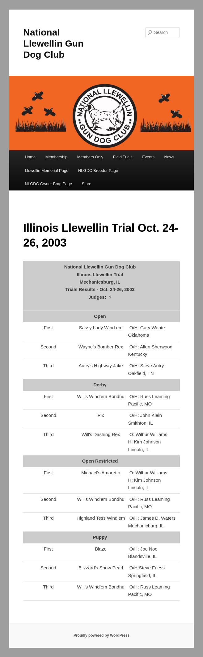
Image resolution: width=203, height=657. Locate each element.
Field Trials (123, 157)
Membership (56, 157)
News (169, 157)
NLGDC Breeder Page (98, 170)
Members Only (90, 157)
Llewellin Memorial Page (47, 170)
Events (148, 157)
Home (30, 157)
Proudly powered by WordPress (101, 635)
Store (86, 183)
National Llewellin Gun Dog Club (53, 43)
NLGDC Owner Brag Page (48, 183)
